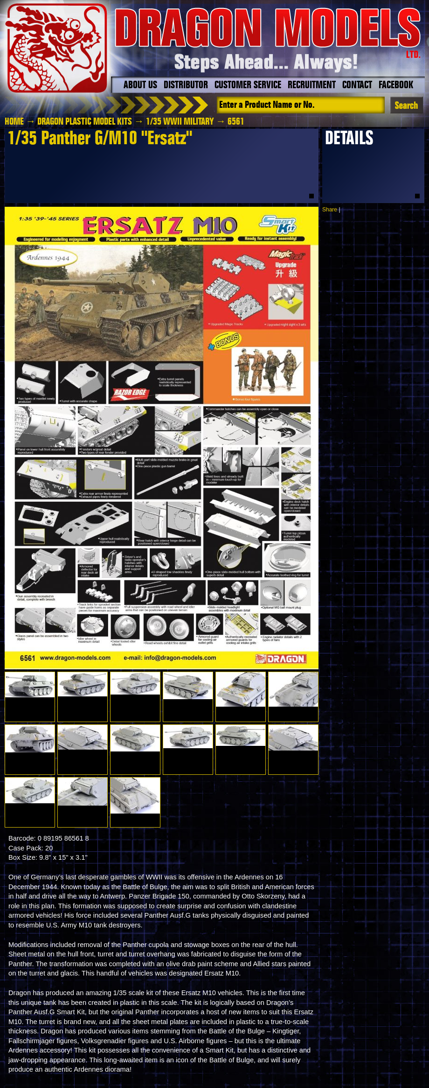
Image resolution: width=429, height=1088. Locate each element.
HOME (14, 121)
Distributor (186, 85)
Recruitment (312, 85)
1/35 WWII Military (180, 121)
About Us (140, 85)
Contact (357, 85)
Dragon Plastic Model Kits (84, 121)
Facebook (396, 85)
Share (329, 209)
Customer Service (247, 85)
